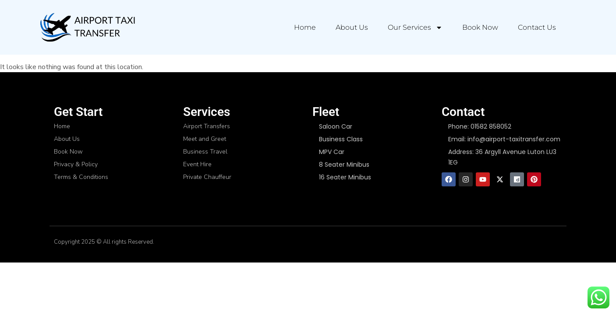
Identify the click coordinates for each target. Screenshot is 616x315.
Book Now (480, 27)
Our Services (415, 27)
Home (305, 27)
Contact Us (537, 27)
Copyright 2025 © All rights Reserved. (104, 242)
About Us (352, 27)
